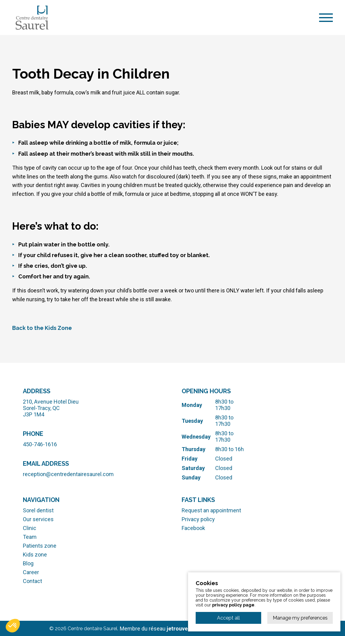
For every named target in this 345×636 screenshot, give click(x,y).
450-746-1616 (40, 444)
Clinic (29, 528)
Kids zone (35, 554)
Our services (38, 519)
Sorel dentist (38, 510)
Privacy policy (198, 519)
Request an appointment (211, 510)
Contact (32, 581)
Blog (28, 563)
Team (30, 537)
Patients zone (39, 545)
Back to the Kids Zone (42, 328)
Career (31, 572)
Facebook (193, 528)
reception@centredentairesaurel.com (68, 474)
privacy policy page (233, 604)
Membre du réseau (171, 628)
